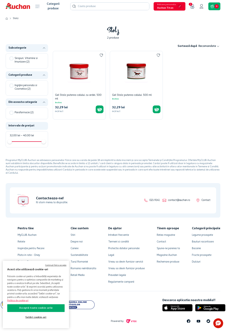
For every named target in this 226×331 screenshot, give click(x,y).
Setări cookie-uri (35, 317)
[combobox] (109, 6)
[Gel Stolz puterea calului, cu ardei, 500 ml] (79, 85)
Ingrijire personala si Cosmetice (26, 87)
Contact (205, 200)
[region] (36, 294)
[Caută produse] (74, 6)
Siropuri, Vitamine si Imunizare (26, 60)
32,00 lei (15, 135)
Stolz (16, 18)
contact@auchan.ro (179, 200)
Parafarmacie (24, 112)
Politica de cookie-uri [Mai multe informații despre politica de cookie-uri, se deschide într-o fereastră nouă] (17, 300)
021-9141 (154, 200)
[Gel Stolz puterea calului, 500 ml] (136, 85)
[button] (169, 6)
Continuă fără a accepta (55, 265)
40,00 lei (27, 135)
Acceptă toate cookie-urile (36, 308)
